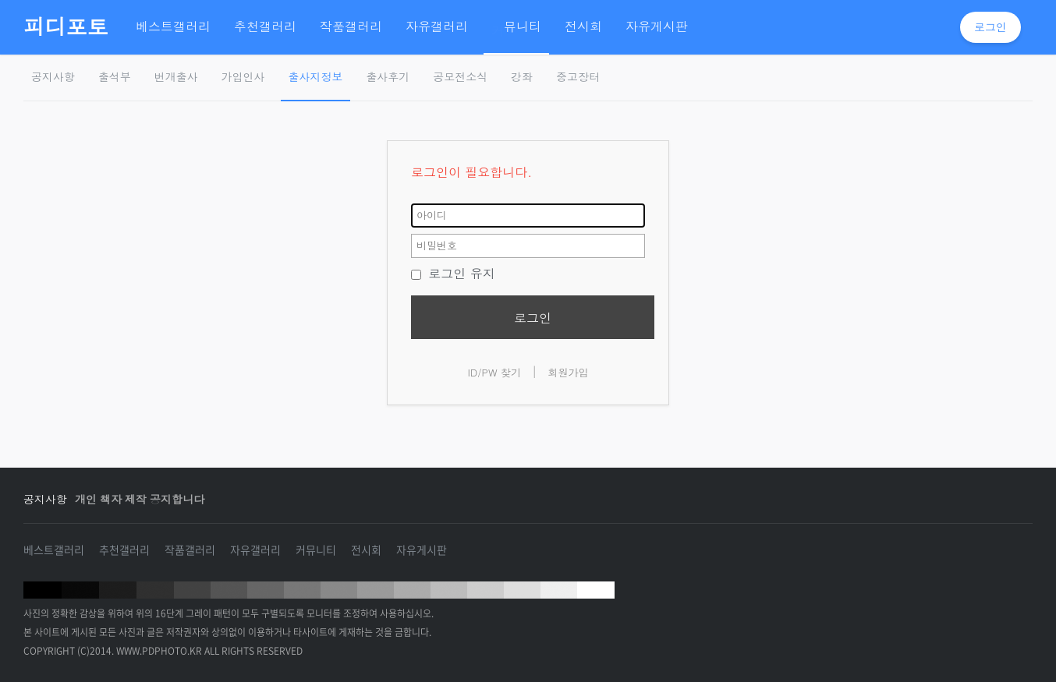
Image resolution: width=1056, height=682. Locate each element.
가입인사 (243, 76)
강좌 (522, 76)
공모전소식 (460, 76)
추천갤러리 (124, 549)
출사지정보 (316, 76)
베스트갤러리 (53, 549)
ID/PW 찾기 (494, 372)
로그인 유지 (453, 273)
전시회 (366, 549)
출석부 (114, 76)
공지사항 (53, 76)
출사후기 (387, 76)
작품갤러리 (190, 549)
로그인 (990, 26)
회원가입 (568, 372)
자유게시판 (421, 549)
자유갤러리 (255, 549)
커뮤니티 (316, 549)
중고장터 (578, 76)
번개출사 (176, 76)
